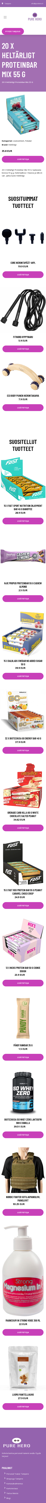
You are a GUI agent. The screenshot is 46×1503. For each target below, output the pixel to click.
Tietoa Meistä (12, 1493)
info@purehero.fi (37, 4)
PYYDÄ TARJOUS (12, 31)
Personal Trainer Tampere (17, 1474)
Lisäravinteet (18, 141)
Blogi (8, 1498)
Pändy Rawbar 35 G (23, 1045)
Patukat (28, 141)
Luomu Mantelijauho (23, 1394)
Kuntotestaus (12, 1488)
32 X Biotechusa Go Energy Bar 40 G (23, 738)
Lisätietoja (23, 159)
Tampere (8, 4)
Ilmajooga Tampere (14, 1478)
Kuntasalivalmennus (14, 1483)
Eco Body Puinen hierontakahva (23, 395)
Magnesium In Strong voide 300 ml (23, 1320)
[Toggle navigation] (5, 17)
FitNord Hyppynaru (23, 336)
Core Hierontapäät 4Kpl (23, 262)
